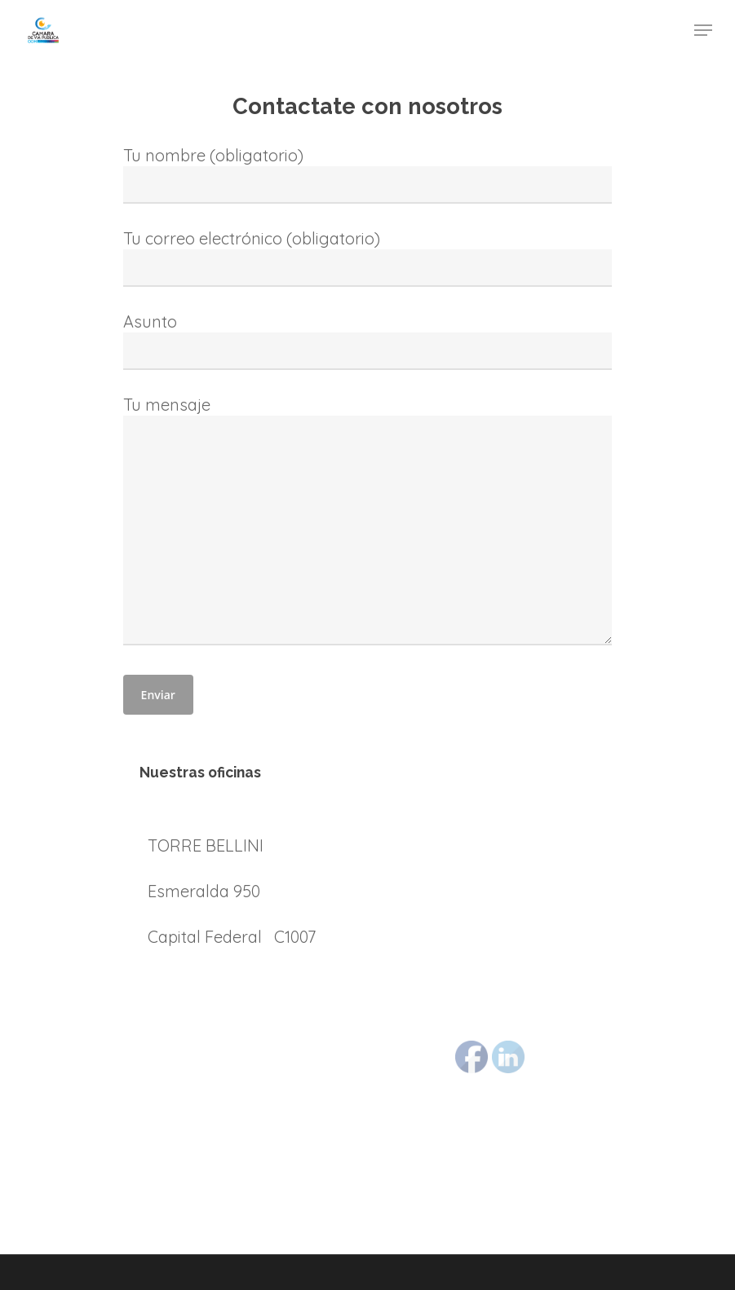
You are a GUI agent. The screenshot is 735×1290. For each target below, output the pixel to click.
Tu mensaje (368, 522)
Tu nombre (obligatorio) (368, 174)
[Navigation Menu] (703, 30)
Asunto (368, 340)
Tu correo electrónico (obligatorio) (368, 257)
